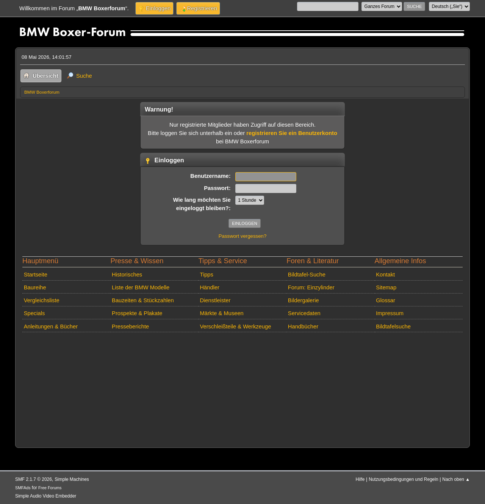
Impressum (390, 313)
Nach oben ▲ (456, 479)
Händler (209, 287)
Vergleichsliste (41, 300)
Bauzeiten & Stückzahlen (143, 300)
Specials (34, 313)
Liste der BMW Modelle (140, 287)
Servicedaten (304, 313)
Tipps (206, 275)
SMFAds (23, 487)
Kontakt (385, 275)
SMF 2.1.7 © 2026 (33, 479)
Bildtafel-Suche (306, 275)
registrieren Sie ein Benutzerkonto (291, 133)
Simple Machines (72, 479)
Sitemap (386, 287)
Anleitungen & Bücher (51, 326)
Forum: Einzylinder (311, 287)
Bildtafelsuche (393, 326)
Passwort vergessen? (243, 236)
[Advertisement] (242, 388)
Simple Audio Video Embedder (45, 496)
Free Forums (49, 487)
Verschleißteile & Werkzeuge (235, 326)
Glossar (385, 300)
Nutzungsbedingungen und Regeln (403, 479)
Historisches (127, 275)
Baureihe (35, 287)
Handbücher (303, 326)
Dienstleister (215, 300)
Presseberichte (130, 326)
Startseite (35, 275)
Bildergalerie (303, 300)
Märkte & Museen (221, 313)
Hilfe (360, 479)
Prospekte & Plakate (137, 313)
